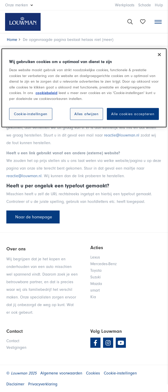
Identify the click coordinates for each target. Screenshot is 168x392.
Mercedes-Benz (103, 264)
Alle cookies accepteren (132, 114)
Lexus (95, 257)
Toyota (96, 270)
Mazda (96, 283)
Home (12, 39)
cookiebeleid (46, 93)
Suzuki (95, 277)
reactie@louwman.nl (121, 135)
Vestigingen (16, 347)
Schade (144, 5)
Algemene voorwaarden (61, 373)
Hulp (159, 5)
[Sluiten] (159, 54)
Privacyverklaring (42, 384)
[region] (84, 88)
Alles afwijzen (86, 114)
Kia (93, 297)
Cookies (93, 373)
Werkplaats (125, 5)
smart (95, 290)
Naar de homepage (33, 217)
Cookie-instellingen (30, 114)
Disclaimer (15, 384)
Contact (12, 341)
